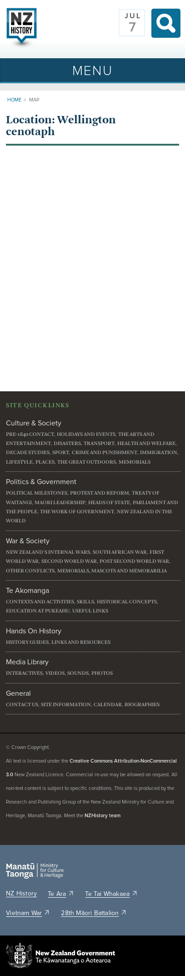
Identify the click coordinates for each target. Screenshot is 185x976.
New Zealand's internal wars (48, 552)
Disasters (67, 443)
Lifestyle (19, 462)
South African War (120, 552)
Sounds (78, 673)
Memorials (134, 462)
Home (14, 99)
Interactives (24, 673)
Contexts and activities (40, 602)
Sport (60, 452)
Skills (85, 602)
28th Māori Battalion (94, 913)
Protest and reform (99, 493)
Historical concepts (127, 602)
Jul (133, 16)
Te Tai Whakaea (111, 894)
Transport (99, 443)
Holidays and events (86, 434)
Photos (102, 673)
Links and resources (80, 642)
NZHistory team (102, 815)
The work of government (77, 512)
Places (45, 462)
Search (165, 23)
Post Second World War (134, 561)
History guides (27, 642)
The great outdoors (86, 462)
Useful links (90, 611)
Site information (66, 705)
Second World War (69, 561)
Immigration (158, 452)
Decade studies (28, 452)
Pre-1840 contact (30, 434)
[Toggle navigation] (92, 70)
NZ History (21, 893)
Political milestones (36, 493)
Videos (55, 673)
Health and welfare (146, 443)
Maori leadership (60, 503)
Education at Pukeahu (38, 611)
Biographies (142, 705)
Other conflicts (30, 571)
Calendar (108, 705)
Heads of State (109, 503)
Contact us (22, 705)
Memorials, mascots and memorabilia (112, 571)
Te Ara (61, 894)
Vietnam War (28, 913)
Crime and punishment (104, 452)
